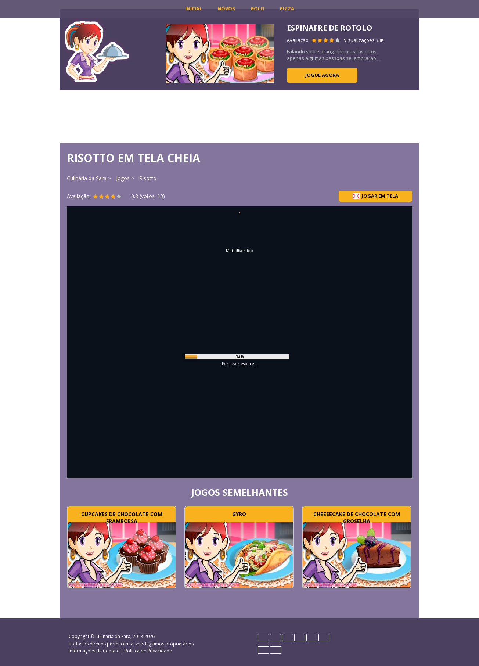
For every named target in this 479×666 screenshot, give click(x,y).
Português (263, 650)
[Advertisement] (239, 115)
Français (299, 637)
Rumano (275, 650)
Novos (226, 8)
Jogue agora (322, 75)
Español (287, 637)
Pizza (287, 8)
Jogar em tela (375, 196)
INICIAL (193, 8)
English (275, 637)
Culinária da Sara (87, 178)
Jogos (123, 178)
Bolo (257, 8)
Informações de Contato (94, 651)
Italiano (311, 637)
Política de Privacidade (148, 651)
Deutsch (263, 637)
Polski (323, 637)
